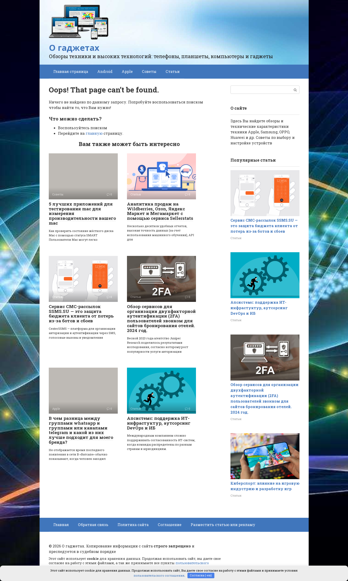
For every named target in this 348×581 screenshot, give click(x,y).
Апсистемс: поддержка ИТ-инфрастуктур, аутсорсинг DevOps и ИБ (158, 423)
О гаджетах (74, 47)
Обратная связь (93, 524)
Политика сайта (133, 524)
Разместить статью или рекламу (223, 524)
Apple (127, 71)
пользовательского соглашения (159, 575)
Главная (61, 524)
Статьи (173, 71)
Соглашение (169, 524)
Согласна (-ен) (201, 575)
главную (94, 133)
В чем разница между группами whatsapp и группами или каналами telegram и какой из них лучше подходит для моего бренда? (81, 430)
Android (104, 71)
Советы (149, 71)
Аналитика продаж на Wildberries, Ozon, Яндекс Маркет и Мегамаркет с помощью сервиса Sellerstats (160, 211)
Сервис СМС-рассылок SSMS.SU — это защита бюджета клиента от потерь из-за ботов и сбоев (81, 313)
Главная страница (70, 71)
